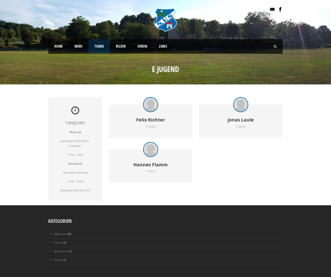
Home (58, 46)
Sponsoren (61, 251)
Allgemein (60, 234)
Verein (142, 46)
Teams (99, 46)
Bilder (121, 46)
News (79, 46)
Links (163, 46)
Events (58, 242)
